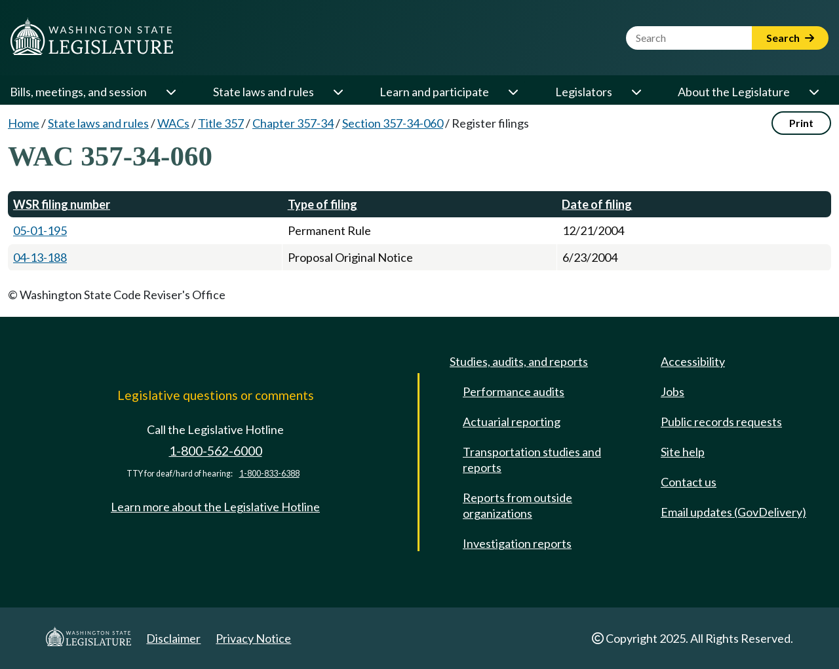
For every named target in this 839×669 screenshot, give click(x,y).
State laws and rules (263, 91)
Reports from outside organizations (517, 505)
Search (790, 37)
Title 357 (221, 123)
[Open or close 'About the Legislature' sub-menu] (813, 92)
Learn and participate (434, 91)
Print (801, 123)
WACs (173, 123)
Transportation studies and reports (532, 459)
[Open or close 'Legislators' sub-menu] (635, 92)
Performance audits (513, 391)
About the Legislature (734, 91)
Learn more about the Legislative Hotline (215, 506)
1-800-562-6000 (215, 450)
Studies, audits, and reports (519, 361)
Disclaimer (173, 638)
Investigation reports (517, 543)
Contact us (688, 482)
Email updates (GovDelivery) (733, 512)
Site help (683, 451)
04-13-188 (40, 257)
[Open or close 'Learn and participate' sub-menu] (512, 92)
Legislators (583, 91)
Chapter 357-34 (293, 123)
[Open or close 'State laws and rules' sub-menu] (337, 92)
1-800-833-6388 (269, 474)
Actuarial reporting (511, 421)
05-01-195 (40, 230)
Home (23, 123)
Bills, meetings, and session (78, 91)
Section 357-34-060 (392, 123)
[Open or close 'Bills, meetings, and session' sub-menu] (170, 92)
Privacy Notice (253, 638)
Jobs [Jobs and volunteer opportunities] (672, 391)
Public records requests (721, 421)
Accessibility (693, 361)
